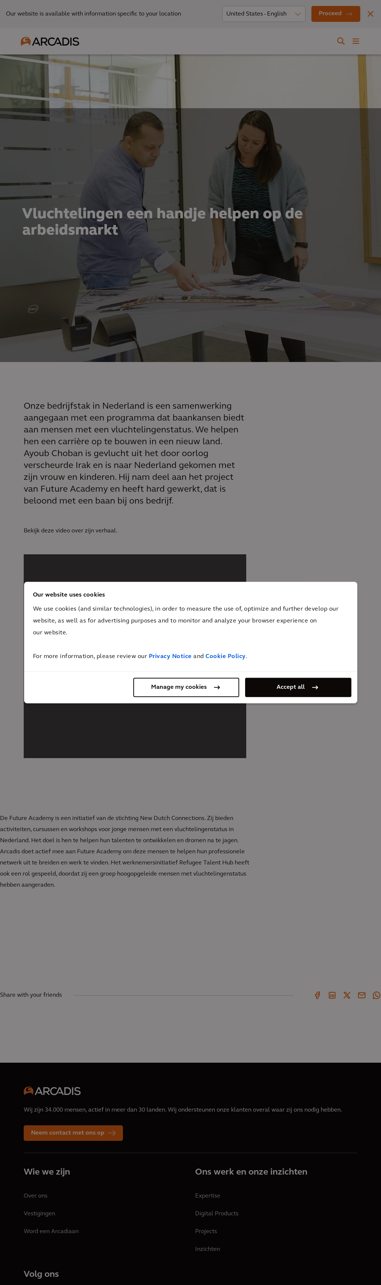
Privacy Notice (170, 657)
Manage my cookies (179, 687)
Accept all (291, 687)
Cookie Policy (225, 657)
